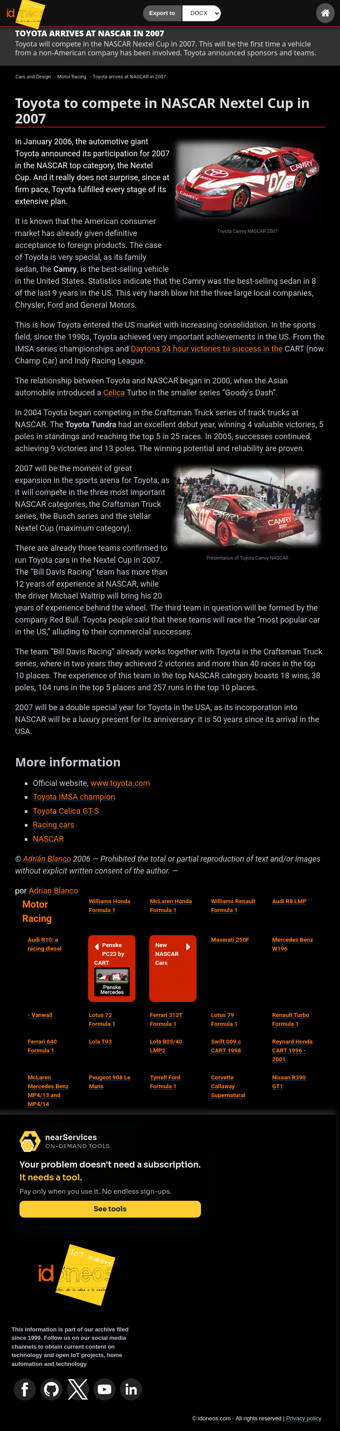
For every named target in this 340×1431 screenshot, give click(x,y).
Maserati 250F (230, 939)
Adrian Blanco (53, 890)
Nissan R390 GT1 (289, 1082)
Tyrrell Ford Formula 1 (165, 1082)
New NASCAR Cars (173, 953)
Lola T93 (100, 1041)
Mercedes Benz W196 (292, 944)
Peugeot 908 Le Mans (110, 1082)
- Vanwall (40, 1015)
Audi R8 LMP (289, 901)
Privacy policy (303, 1418)
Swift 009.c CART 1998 (226, 1046)
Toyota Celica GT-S (66, 811)
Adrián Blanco (47, 858)
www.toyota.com (120, 783)
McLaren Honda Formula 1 (171, 905)
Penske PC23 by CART (112, 968)
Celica (114, 392)
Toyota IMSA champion (74, 796)
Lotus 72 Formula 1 (102, 1019)
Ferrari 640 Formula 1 (42, 1046)
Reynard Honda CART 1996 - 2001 (292, 1050)
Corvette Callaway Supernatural (228, 1086)
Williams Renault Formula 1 (233, 905)
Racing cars (53, 824)
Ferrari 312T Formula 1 (166, 1019)
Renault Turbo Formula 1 (290, 1019)
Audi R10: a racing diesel (45, 944)
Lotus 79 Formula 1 (224, 1019)
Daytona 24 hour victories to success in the (207, 348)
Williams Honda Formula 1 (110, 905)
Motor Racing (37, 911)
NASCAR (48, 838)
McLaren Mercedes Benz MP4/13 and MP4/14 (48, 1090)
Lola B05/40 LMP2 (166, 1046)
